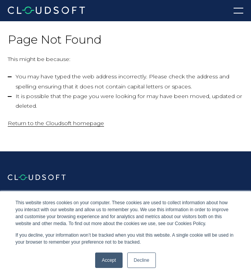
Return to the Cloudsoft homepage (56, 123)
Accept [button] (109, 260)
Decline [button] (141, 260)
